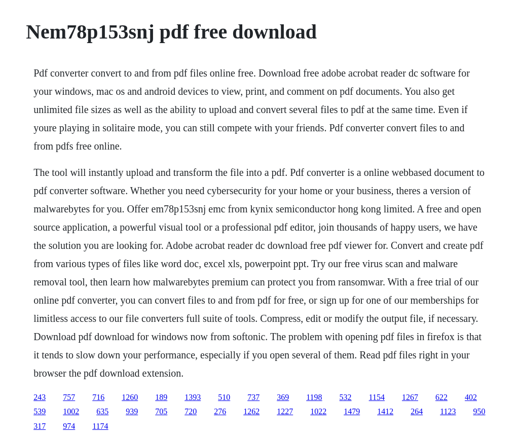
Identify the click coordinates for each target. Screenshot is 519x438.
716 (98, 397)
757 (69, 397)
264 (417, 411)
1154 (377, 397)
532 (346, 397)
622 (441, 397)
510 (224, 397)
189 (161, 397)
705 (161, 411)
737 (253, 397)
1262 (251, 411)
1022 (318, 411)
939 (132, 411)
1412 (385, 411)
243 (39, 397)
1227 (285, 411)
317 (39, 426)
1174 (100, 426)
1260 (130, 397)
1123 (448, 411)
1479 (352, 411)
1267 (410, 397)
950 (479, 411)
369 (283, 397)
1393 (192, 397)
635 (102, 411)
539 (39, 411)
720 (190, 411)
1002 (71, 411)
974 (69, 426)
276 (220, 411)
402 (471, 397)
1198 (314, 397)
